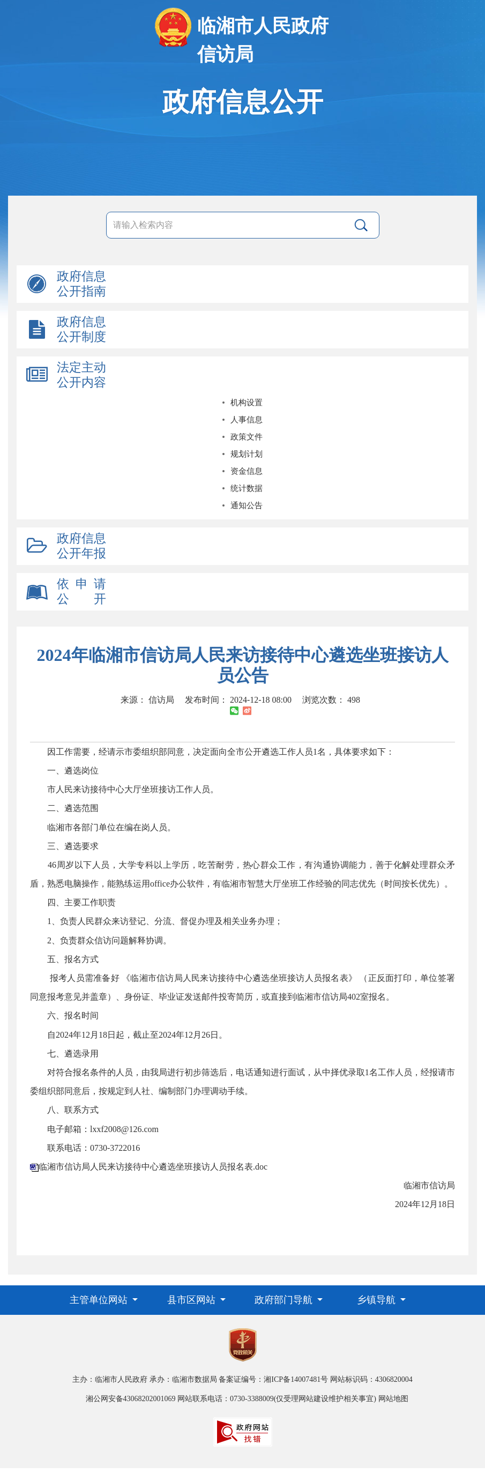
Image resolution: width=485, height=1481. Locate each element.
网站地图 (393, 1399)
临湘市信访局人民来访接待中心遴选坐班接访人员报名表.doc (153, 1166)
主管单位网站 (100, 1299)
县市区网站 (192, 1299)
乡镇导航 (377, 1299)
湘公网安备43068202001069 (131, 1399)
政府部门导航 (285, 1299)
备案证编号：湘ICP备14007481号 (273, 1379)
